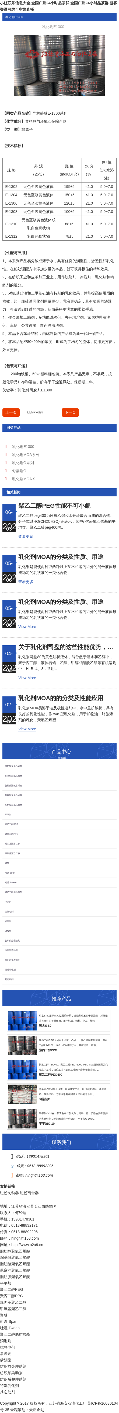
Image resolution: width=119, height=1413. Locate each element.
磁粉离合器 (29, 1193)
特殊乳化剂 (10, 969)
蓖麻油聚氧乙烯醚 (13, 795)
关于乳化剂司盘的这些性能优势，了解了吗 (67, 647)
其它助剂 (9, 979)
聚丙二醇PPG (11, 834)
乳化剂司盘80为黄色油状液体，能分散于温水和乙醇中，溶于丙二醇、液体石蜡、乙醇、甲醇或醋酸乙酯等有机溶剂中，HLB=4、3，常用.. (67, 663)
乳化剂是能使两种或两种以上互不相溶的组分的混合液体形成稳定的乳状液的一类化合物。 (67, 614)
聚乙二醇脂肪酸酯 (13, 892)
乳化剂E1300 (41, 390)
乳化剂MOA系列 (35, 412)
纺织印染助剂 (11, 950)
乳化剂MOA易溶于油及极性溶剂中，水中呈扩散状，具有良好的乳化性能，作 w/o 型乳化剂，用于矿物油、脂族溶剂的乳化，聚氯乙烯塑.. (66, 714)
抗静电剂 (9, 911)
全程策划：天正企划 (27, 1410)
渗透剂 (8, 921)
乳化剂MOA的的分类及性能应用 (60, 698)
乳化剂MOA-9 (23, 479)
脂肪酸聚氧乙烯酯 (13, 785)
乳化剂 (100, 277)
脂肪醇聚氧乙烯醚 (13, 766)
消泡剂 (8, 901)
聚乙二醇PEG (11, 824)
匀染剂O (19, 471)
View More (27, 627)
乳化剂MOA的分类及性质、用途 (60, 557)
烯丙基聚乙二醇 (12, 843)
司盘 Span (10, 872)
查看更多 (25, 536)
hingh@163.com (39, 1175)
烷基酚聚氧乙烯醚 (13, 775)
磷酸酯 (8, 931)
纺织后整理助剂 (12, 960)
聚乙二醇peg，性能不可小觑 (54, 506)
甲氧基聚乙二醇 (12, 853)
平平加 (8, 814)
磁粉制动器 (9, 1193)
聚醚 (7, 863)
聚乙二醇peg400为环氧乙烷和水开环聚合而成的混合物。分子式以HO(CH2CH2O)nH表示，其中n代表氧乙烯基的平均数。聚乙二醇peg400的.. (67, 521)
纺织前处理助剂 (12, 940)
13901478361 (38, 1156)
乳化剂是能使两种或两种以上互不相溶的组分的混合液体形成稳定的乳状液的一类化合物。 (67, 570)
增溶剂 (78, 317)
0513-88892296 (40, 1166)
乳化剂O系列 (23, 463)
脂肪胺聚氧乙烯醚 (13, 805)
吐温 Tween (10, 882)
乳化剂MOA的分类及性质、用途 (60, 602)
